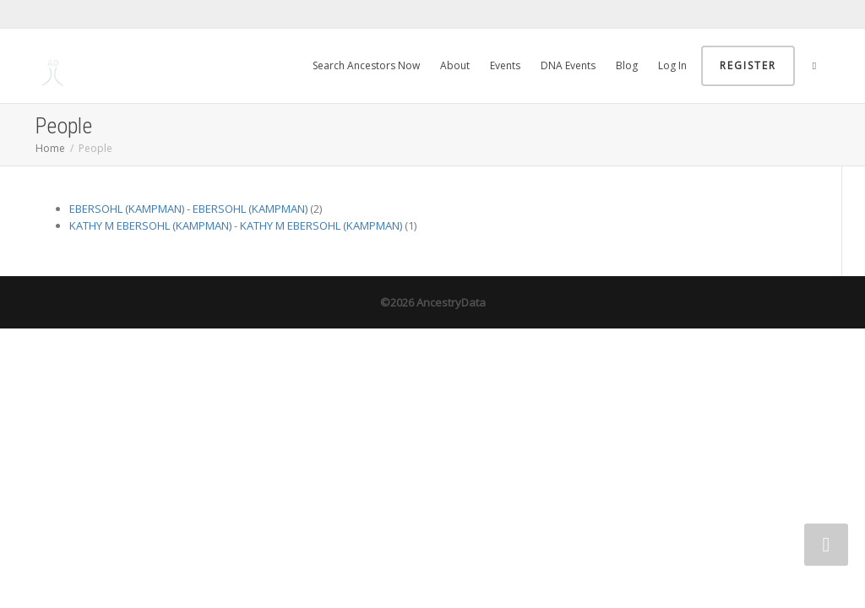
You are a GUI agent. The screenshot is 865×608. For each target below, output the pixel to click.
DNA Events (568, 65)
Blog (627, 65)
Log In (672, 65)
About (455, 65)
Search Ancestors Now (366, 65)
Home (50, 148)
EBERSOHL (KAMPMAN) (126, 208)
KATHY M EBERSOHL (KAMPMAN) (150, 225)
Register (748, 65)
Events (505, 65)
